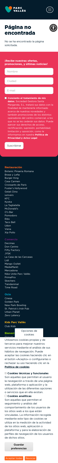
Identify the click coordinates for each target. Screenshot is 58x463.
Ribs (7, 219)
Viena (8, 229)
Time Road (11, 287)
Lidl (7, 260)
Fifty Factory (12, 250)
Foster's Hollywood (16, 188)
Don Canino (11, 246)
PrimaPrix (10, 277)
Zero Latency (12, 315)
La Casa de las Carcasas (18, 257)
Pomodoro (11, 215)
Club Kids (10, 326)
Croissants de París (15, 184)
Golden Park (12, 301)
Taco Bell (10, 222)
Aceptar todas (14, 458)
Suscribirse (14, 145)
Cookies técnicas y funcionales (28, 373)
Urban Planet (12, 312)
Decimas (10, 243)
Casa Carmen (12, 181)
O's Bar (9, 212)
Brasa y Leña (12, 174)
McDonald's (11, 208)
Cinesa (8, 298)
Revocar (30, 458)
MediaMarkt (11, 267)
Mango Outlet (13, 263)
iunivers (9, 195)
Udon (8, 225)
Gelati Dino (11, 191)
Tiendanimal (12, 284)
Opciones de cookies (29, 333)
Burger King (12, 178)
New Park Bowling (15, 305)
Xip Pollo (10, 232)
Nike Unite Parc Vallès (17, 274)
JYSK (8, 253)
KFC (7, 198)
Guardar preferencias (19, 446)
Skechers (10, 280)
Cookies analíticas (19, 395)
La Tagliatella (12, 205)
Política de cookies (17, 366)
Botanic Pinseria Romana (19, 171)
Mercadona (11, 270)
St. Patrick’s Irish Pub (17, 308)
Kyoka (8, 201)
